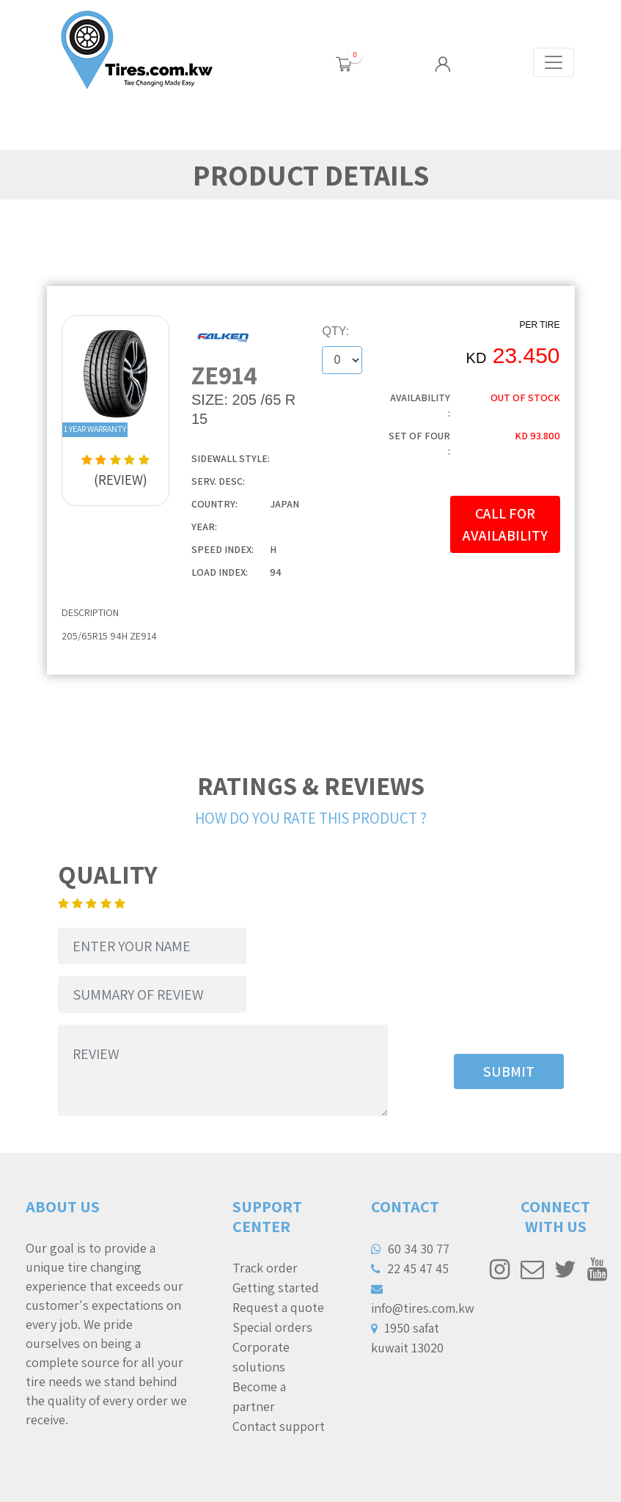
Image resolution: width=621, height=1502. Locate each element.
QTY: (336, 331)
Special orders (272, 1327)
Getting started (275, 1287)
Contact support (278, 1426)
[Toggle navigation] (553, 62)
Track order (265, 1267)
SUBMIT (508, 1071)
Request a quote (278, 1307)
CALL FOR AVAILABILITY (505, 524)
